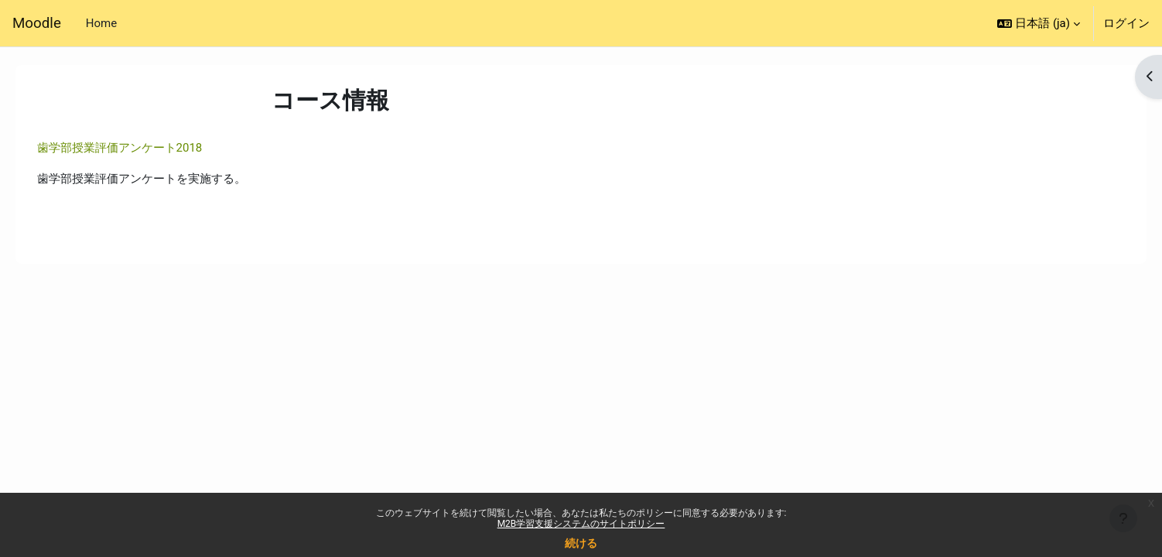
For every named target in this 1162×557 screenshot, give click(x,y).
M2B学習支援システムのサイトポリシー (581, 523)
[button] (1038, 23)
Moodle (36, 23)
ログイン (1126, 23)
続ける (581, 543)
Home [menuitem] (101, 23)
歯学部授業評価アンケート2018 (141, 148)
